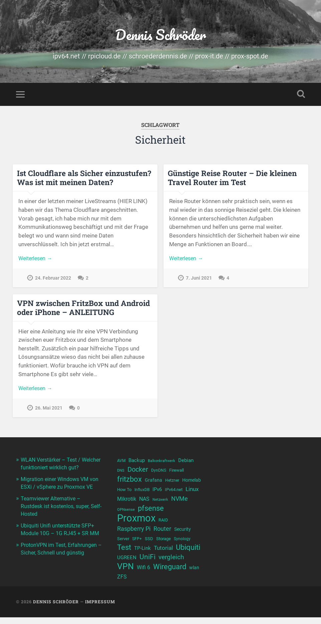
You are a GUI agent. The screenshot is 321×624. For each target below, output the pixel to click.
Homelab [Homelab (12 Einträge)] (191, 482)
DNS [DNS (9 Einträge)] (120, 472)
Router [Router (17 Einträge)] (162, 533)
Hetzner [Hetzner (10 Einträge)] (172, 483)
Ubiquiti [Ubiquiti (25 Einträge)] (188, 553)
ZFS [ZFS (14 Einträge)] (122, 583)
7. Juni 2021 (199, 280)
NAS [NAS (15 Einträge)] (144, 502)
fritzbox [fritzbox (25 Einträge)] (129, 481)
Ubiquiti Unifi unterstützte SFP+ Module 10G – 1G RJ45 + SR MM (60, 547)
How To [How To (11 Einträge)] (124, 492)
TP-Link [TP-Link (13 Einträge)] (142, 554)
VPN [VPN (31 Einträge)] (125, 573)
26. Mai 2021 (48, 410)
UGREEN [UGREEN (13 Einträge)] (126, 564)
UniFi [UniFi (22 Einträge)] (147, 563)
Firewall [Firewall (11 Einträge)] (176, 472)
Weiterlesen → (36, 260)
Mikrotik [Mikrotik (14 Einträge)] (126, 502)
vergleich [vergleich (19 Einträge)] (171, 563)
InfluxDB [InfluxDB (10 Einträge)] (141, 492)
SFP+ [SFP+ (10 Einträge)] (137, 543)
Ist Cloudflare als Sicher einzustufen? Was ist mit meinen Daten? (84, 179)
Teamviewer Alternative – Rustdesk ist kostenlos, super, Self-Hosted (58, 521)
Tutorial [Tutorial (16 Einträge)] (163, 553)
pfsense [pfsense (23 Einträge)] (151, 512)
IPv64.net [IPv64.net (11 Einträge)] (174, 492)
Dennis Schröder (160, 35)
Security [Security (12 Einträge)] (182, 533)
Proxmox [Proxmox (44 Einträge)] (136, 522)
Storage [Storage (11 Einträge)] (163, 543)
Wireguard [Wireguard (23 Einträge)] (169, 573)
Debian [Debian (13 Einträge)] (186, 462)
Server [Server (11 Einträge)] (123, 543)
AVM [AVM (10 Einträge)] (121, 462)
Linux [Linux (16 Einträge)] (192, 492)
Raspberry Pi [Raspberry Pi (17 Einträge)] (133, 533)
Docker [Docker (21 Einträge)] (137, 471)
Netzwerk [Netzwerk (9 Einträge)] (160, 503)
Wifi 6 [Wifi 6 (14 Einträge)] (143, 574)
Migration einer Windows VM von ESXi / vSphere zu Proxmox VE (60, 495)
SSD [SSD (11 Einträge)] (149, 543)
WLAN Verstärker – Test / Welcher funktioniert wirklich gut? (56, 468)
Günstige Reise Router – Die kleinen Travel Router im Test (232, 179)
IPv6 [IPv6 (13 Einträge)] (157, 492)
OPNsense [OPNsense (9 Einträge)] (126, 513)
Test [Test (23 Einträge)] (124, 553)
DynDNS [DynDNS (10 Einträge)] (158, 472)
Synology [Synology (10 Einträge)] (182, 543)
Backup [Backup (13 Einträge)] (136, 462)
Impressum (100, 608)
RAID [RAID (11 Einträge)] (163, 524)
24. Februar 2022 (53, 280)
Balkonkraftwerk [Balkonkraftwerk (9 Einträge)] (161, 462)
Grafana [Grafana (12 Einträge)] (153, 482)
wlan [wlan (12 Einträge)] (194, 574)
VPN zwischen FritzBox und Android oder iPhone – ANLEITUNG (83, 309)
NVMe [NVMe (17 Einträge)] (179, 501)
